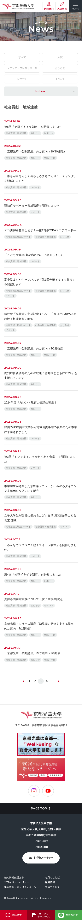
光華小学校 (41, 841)
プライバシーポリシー (16, 882)
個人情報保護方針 (14, 877)
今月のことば (52, 877)
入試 (60, 57)
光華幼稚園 (41, 847)
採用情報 (50, 882)
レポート (22, 78)
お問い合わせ (41, 857)
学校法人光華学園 (41, 823)
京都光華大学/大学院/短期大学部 (41, 829)
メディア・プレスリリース (22, 68)
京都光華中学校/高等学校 (41, 835)
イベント (60, 78)
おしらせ (60, 68)
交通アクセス (52, 887)
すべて (22, 57)
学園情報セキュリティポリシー (21, 887)
